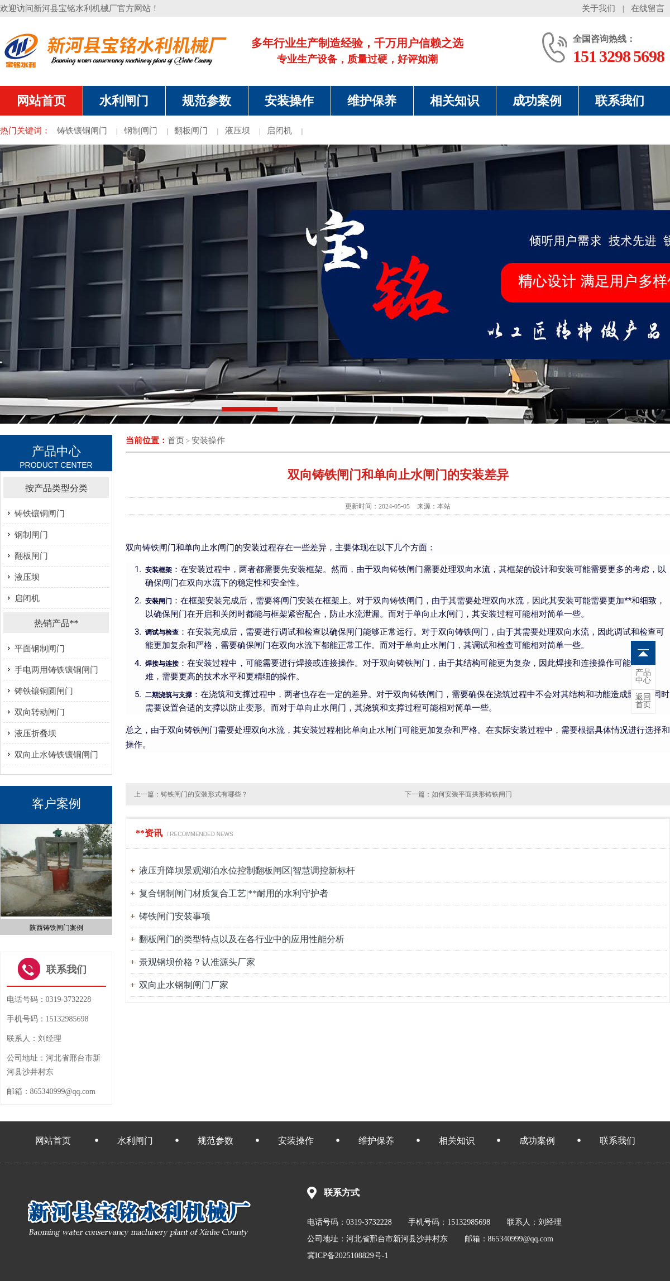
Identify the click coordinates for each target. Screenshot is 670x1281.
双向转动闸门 (40, 712)
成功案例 (537, 101)
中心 (643, 676)
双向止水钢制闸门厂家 (183, 985)
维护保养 (371, 101)
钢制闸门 (140, 130)
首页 (176, 440)
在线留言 (647, 8)
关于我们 (598, 8)
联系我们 (619, 101)
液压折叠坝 (35, 733)
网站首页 (41, 101)
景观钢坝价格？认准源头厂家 (197, 962)
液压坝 (237, 130)
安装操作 (289, 101)
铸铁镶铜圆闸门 (44, 691)
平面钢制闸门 (40, 648)
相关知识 (454, 101)
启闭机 (279, 130)
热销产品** (56, 623)
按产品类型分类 (56, 488)
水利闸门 (124, 101)
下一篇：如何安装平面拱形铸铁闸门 (458, 794)
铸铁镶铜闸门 (82, 130)
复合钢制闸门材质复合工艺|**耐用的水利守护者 (233, 893)
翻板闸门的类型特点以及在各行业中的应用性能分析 (241, 939)
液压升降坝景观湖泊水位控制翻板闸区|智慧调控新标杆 (247, 870)
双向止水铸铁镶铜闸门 (56, 754)
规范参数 (206, 101)
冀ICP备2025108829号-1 (347, 1255)
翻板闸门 (191, 130)
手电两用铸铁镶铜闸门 (56, 669)
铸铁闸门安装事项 (174, 916)
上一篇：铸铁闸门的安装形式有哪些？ (191, 794)
